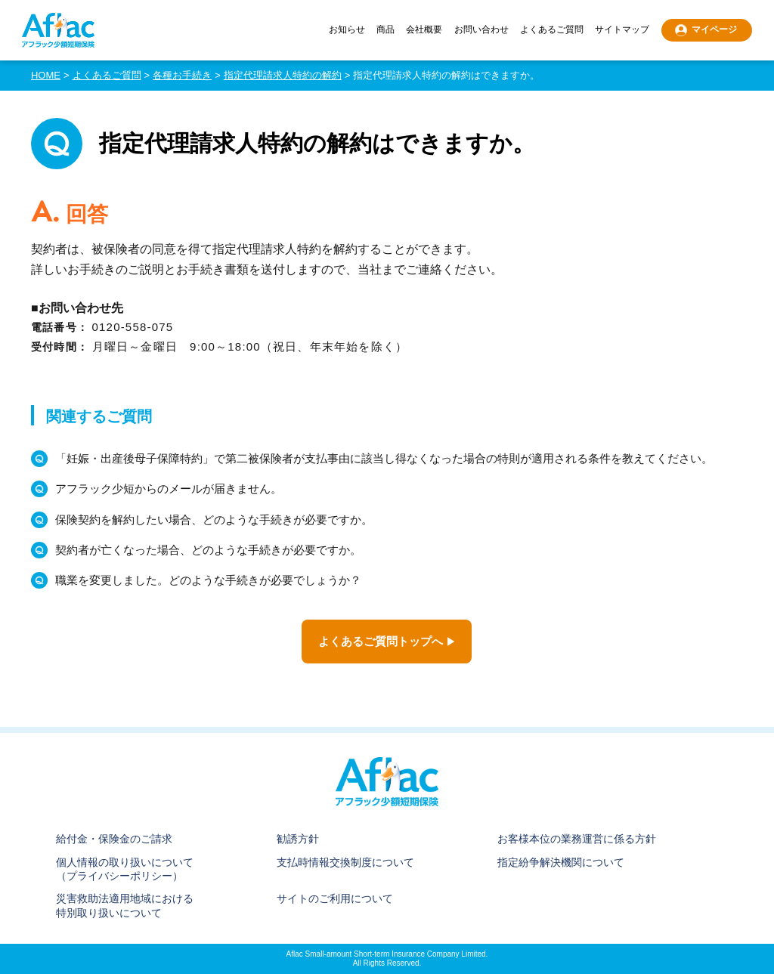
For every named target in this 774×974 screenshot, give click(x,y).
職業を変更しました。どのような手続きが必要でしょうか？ (208, 580)
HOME (45, 75)
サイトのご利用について (335, 898)
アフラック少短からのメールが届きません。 (168, 488)
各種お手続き (182, 75)
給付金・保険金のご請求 (114, 839)
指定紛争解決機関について (560, 862)
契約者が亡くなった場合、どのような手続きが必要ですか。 (208, 549)
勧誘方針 (298, 839)
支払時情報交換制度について (345, 862)
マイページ (714, 29)
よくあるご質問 (552, 30)
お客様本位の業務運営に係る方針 (576, 839)
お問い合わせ (481, 30)
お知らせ (347, 30)
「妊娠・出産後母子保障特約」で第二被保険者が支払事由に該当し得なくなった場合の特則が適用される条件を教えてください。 (384, 458)
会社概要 (424, 30)
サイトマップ (622, 30)
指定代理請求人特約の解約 (283, 75)
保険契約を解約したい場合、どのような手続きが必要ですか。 (214, 519)
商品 (385, 30)
